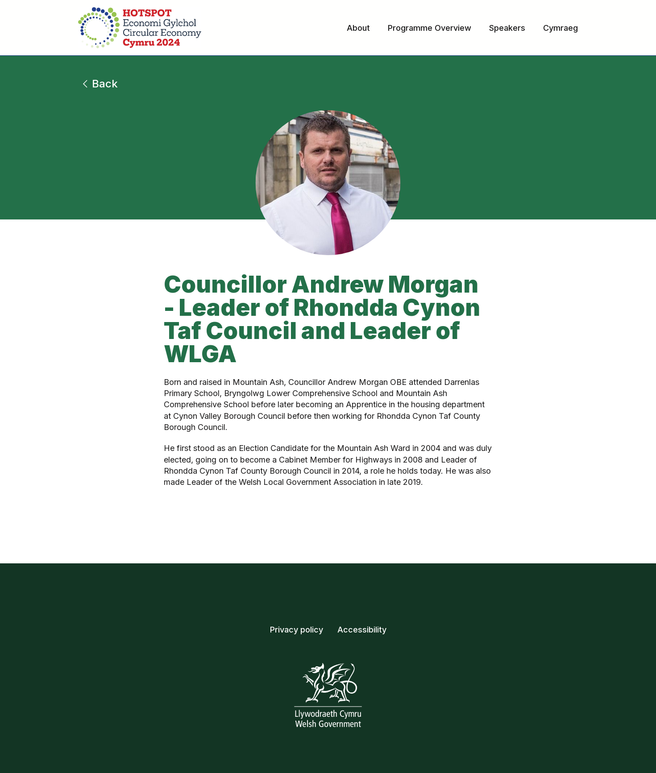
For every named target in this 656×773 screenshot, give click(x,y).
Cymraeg (560, 28)
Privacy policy (296, 629)
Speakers (507, 28)
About (358, 28)
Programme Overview (429, 28)
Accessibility (361, 629)
